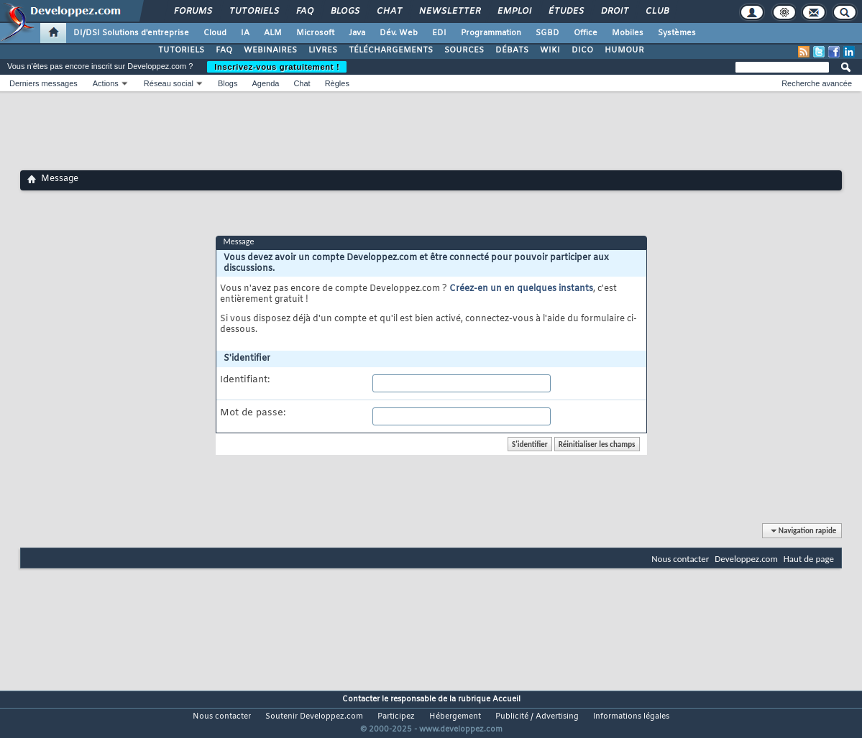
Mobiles (627, 33)
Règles (337, 83)
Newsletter (449, 11)
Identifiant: (245, 380)
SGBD (547, 33)
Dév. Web (399, 33)
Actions (106, 83)
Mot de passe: (252, 413)
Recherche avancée (816, 83)
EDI (439, 33)
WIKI (550, 50)
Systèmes (677, 33)
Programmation (491, 33)
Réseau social (168, 83)
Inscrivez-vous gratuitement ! (276, 67)
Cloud (214, 33)
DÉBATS (511, 50)
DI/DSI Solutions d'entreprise (131, 33)
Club (656, 11)
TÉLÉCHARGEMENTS (391, 50)
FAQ (304, 11)
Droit (614, 11)
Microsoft (315, 33)
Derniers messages (43, 83)
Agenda (265, 83)
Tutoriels (253, 11)
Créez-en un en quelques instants (521, 289)
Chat (389, 11)
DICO (582, 50)
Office (585, 33)
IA (245, 33)
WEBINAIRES (270, 50)
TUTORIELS (181, 50)
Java (357, 33)
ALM (273, 33)
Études (565, 11)
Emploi (513, 11)
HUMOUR (624, 50)
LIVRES (322, 50)
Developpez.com (746, 558)
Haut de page (809, 558)
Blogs (344, 11)
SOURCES (464, 50)
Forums (192, 11)
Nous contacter (680, 558)
